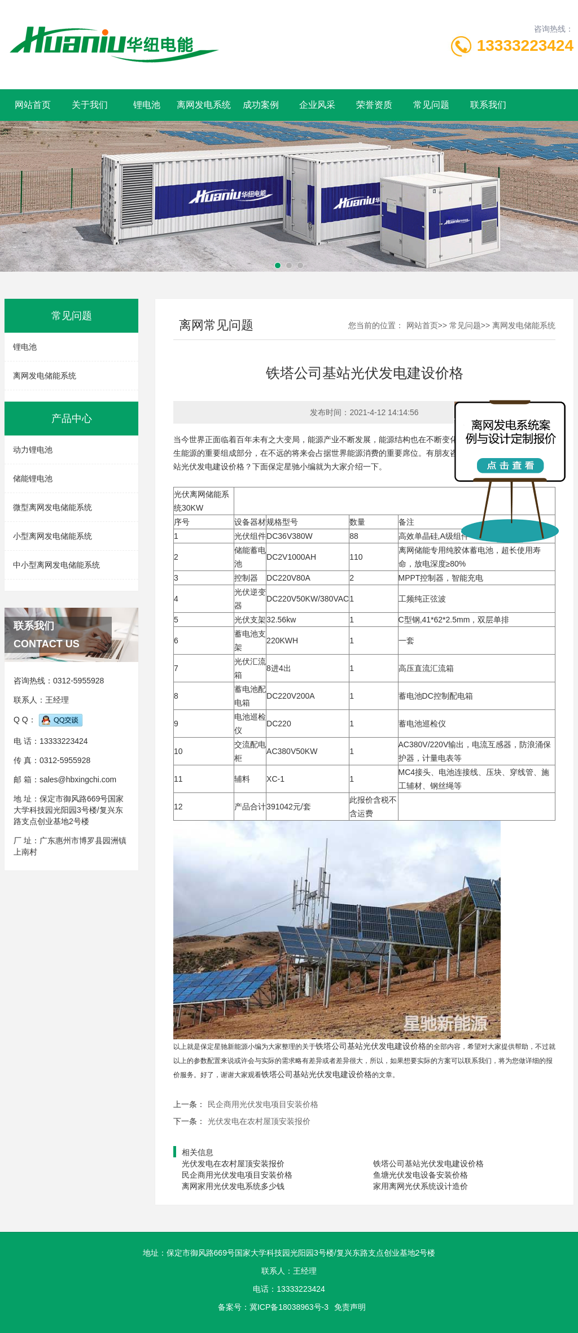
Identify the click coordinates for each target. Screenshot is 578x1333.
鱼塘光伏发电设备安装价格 (420, 1174)
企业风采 (317, 105)
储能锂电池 (32, 478)
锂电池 (146, 105)
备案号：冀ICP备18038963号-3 (273, 1307)
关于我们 (90, 105)
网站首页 (33, 105)
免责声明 (350, 1307)
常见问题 (431, 105)
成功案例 (261, 105)
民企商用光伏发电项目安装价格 (263, 1104)
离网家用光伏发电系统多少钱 (233, 1186)
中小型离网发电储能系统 (56, 564)
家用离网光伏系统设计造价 (420, 1186)
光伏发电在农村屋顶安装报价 (259, 1121)
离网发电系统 (204, 105)
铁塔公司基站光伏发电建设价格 (428, 1163)
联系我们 (488, 105)
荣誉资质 (374, 105)
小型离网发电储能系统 (52, 536)
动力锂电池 (32, 449)
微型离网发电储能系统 (52, 507)
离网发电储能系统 (44, 375)
